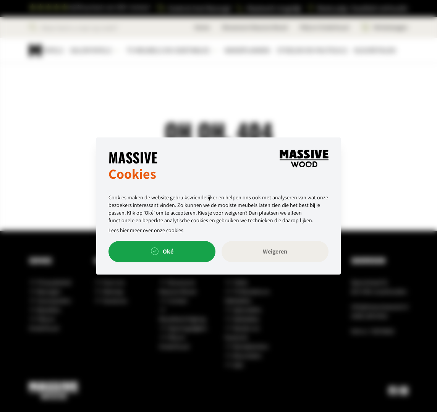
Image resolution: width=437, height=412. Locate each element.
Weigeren (275, 251)
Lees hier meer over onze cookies (145, 230)
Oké (162, 251)
